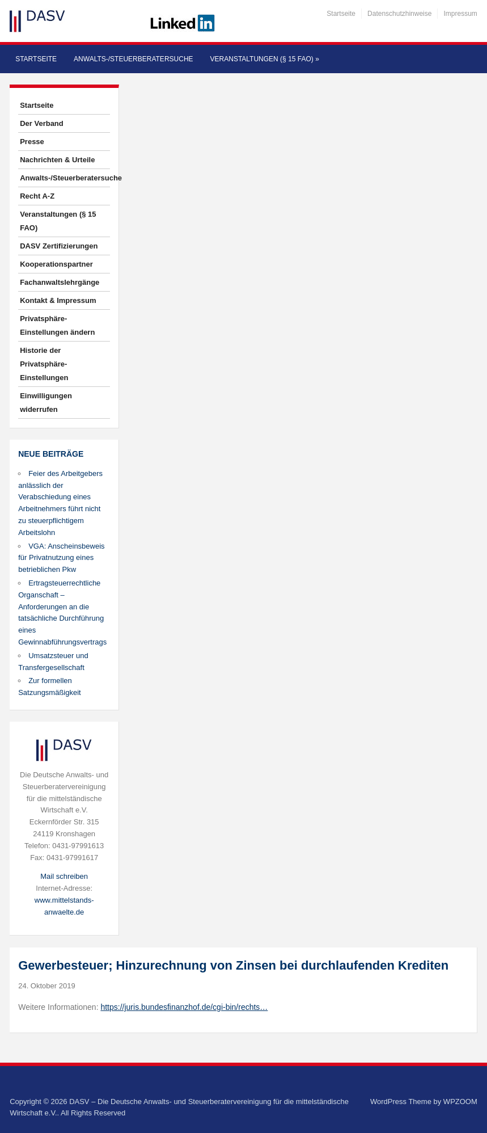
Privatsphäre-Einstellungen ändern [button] (57, 325)
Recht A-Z (37, 196)
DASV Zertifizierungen (59, 246)
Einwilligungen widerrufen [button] (46, 402)
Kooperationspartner (56, 264)
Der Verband (41, 123)
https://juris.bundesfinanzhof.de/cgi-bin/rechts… (184, 1007)
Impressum (460, 14)
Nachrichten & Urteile (57, 159)
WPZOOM (460, 1101)
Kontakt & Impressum (58, 300)
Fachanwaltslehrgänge (59, 282)
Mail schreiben (64, 876)
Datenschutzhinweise (399, 14)
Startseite (341, 14)
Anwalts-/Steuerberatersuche (133, 59)
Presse (32, 141)
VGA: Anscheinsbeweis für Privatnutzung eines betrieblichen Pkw (61, 558)
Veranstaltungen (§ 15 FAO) (264, 59)
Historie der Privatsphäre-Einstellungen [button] (44, 364)
